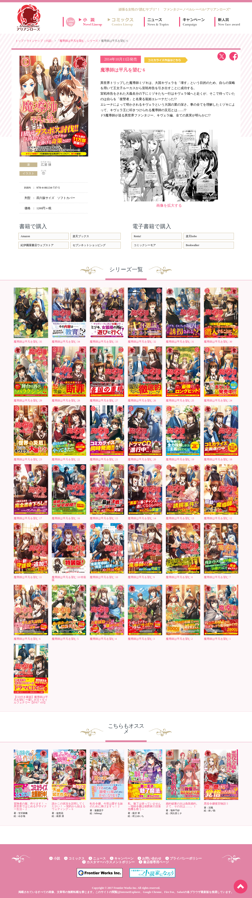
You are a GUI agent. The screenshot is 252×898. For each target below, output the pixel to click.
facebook (233, 56)
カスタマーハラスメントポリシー (111, 862)
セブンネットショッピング (89, 245)
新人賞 (228, 22)
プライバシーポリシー (186, 858)
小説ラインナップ (92, 22)
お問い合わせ (151, 858)
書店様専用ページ (156, 862)
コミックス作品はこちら (166, 60)
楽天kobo (191, 236)
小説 (57, 858)
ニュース (158, 22)
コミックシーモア (145, 245)
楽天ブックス (81, 236)
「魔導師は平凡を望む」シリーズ (77, 40)
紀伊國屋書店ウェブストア (37, 245)
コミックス (76, 858)
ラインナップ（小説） (40, 40)
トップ (19, 40)
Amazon (25, 236)
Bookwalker (192, 245)
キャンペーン (193, 22)
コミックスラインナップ (121, 22)
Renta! (137, 236)
